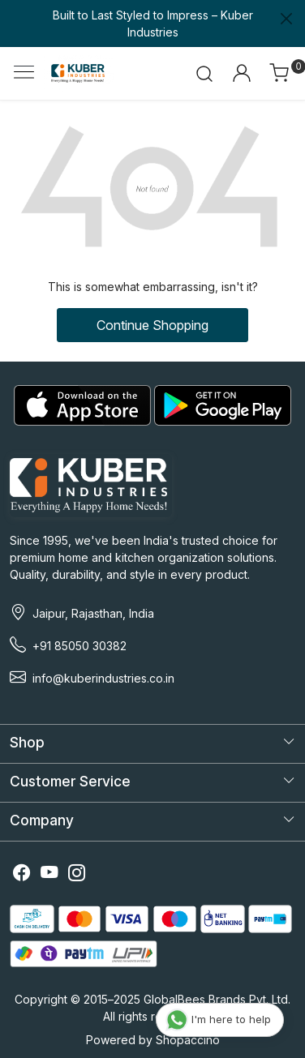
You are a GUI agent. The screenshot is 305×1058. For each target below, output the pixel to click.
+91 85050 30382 (79, 646)
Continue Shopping (152, 325)
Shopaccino (188, 1040)
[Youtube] (49, 874)
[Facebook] (22, 874)
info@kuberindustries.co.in (103, 678)
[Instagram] (77, 874)
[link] (205, 73)
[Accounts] (241, 73)
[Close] (286, 18)
